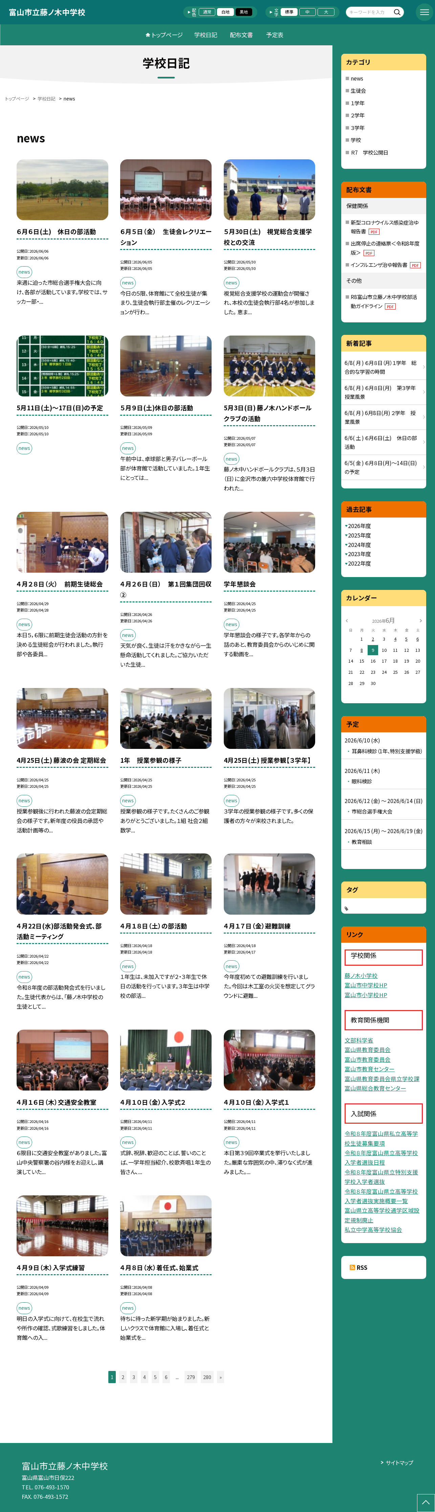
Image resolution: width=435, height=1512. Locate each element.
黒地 (244, 12)
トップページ (167, 34)
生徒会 (358, 90)
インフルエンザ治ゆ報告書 (386, 264)
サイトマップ (399, 1463)
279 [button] (191, 1376)
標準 (289, 12)
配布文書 (241, 34)
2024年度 (359, 545)
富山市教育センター (370, 1069)
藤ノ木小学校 (361, 975)
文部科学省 (359, 1040)
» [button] (220, 1376)
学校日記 (205, 34)
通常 (207, 12)
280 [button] (207, 1376)
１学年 (358, 103)
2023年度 (359, 554)
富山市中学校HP (366, 985)
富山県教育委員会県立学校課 (382, 1079)
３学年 (358, 127)
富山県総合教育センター (375, 1088)
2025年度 (359, 535)
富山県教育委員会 (368, 1050)
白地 (225, 12)
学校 (356, 139)
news (357, 78)
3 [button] (133, 1376)
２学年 (358, 115)
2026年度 (359, 526)
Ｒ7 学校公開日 (369, 152)
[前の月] (346, 620)
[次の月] (421, 620)
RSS (362, 1267)
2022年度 (359, 563)
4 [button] (144, 1376)
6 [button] (166, 1376)
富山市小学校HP (366, 995)
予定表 (274, 34)
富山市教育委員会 (368, 1059)
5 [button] (155, 1376)
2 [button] (123, 1376)
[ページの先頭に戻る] (426, 1503)
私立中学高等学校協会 (373, 1229)
